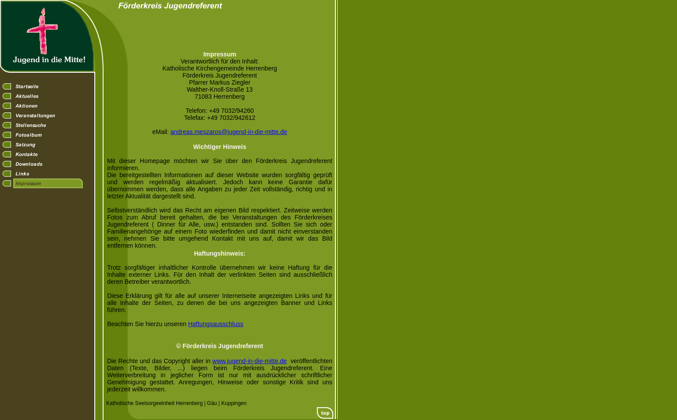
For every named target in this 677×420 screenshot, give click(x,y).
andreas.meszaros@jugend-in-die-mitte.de (229, 131)
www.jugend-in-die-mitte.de (249, 360)
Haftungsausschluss (215, 323)
